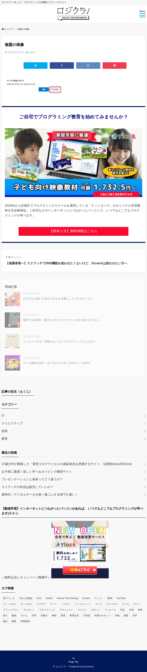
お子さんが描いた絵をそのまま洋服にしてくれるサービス (58, 298)
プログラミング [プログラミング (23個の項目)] (47, 609)
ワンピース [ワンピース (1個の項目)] (110, 609)
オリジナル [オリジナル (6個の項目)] (112, 604)
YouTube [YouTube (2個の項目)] (121, 598)
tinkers (32, 52)
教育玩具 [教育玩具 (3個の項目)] (74, 615)
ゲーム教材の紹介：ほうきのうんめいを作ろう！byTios (56, 362)
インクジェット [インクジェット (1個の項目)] (83, 604)
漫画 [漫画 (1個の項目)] (126, 615)
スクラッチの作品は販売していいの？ (28, 487)
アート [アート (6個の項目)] (53, 604)
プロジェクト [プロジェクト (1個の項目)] (66, 609)
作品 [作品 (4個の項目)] (122, 609)
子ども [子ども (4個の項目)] (24, 615)
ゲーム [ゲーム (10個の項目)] (125, 604)
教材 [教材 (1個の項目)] (54, 615)
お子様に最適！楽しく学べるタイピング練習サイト (37, 471)
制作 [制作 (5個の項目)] (140, 609)
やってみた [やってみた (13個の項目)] (26, 604)
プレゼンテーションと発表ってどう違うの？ (32, 479)
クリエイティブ (12, 423)
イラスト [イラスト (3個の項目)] (66, 604)
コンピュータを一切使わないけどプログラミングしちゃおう (59, 341)
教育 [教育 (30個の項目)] (63, 615)
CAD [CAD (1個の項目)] (39, 598)
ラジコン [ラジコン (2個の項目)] (82, 609)
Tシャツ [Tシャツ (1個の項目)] (99, 598)
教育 (5, 438)
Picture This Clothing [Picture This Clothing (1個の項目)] (67, 598)
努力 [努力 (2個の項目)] (5, 615)
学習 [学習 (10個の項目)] (34, 615)
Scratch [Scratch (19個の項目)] (86, 598)
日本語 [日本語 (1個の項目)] (86, 615)
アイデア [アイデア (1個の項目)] (41, 604)
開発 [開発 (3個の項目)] (14, 621)
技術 (5, 431)
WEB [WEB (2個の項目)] (109, 598)
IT (3, 415)
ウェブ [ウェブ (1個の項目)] (98, 604)
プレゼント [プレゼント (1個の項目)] (29, 609)
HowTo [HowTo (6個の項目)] (49, 598)
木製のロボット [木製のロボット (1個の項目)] (102, 615)
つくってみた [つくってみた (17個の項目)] (10, 604)
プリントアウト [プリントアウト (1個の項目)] (11, 609)
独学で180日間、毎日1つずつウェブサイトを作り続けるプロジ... (62, 320)
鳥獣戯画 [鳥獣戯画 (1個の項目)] (25, 621)
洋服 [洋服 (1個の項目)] (117, 615)
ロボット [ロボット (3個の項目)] (95, 609)
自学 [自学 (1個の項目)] (134, 615)
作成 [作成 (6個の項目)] (131, 609)
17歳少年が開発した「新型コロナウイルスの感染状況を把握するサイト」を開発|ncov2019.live (67, 464)
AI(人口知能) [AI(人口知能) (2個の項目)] (25, 598)
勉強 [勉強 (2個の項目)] (14, 615)
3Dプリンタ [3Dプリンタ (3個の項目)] (9, 598)
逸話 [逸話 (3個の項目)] (5, 621)
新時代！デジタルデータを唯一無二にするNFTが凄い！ (40, 494)
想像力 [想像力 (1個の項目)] (44, 615)
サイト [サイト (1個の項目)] (136, 604)
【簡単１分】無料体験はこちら (73, 231)
